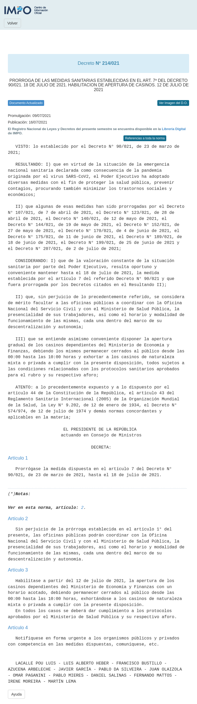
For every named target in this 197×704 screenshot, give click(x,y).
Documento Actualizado (26, 103)
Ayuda (16, 694)
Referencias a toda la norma (145, 138)
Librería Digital (174, 129)
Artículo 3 (18, 570)
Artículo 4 (18, 627)
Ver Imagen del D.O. (173, 103)
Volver (12, 23)
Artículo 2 (18, 518)
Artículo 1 (18, 458)
